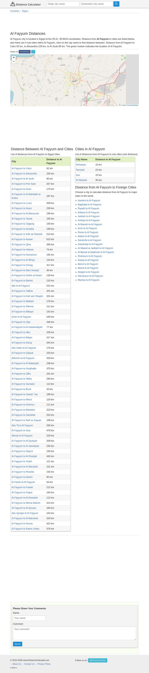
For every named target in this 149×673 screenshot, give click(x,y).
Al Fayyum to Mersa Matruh (26, 503)
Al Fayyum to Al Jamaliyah (25, 446)
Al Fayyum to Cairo (22, 168)
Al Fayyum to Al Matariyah (25, 363)
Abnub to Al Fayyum (22, 435)
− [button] (14, 62)
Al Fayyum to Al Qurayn (24, 508)
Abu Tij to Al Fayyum (22, 425)
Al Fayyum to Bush (21, 389)
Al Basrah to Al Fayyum (90, 224)
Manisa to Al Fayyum (89, 280)
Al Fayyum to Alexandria (24, 173)
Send (18, 644)
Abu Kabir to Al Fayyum (24, 348)
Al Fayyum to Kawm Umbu (25, 528)
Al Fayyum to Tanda (22, 218)
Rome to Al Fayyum (88, 232)
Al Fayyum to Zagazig (23, 223)
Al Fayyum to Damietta (23, 415)
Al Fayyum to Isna (21, 430)
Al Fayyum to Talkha (22, 291)
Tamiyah (80, 170)
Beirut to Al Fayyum (88, 264)
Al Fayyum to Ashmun (23, 404)
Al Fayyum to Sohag (22, 265)
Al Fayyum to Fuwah (22, 487)
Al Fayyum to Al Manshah (25, 518)
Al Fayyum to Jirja (21, 322)
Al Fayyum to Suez (21, 189)
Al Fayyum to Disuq (22, 342)
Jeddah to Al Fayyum (89, 216)
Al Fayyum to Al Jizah (23, 178)
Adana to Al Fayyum (88, 236)
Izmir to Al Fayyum (87, 228)
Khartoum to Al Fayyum (90, 256)
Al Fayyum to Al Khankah (25, 497)
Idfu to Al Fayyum (21, 285)
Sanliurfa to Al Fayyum (89, 240)
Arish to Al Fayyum (21, 317)
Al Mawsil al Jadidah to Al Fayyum (95, 248)
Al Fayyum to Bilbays (23, 311)
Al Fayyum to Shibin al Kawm (27, 275)
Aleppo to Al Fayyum (88, 272)
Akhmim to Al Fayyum (23, 358)
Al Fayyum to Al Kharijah (24, 456)
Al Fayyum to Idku (21, 332)
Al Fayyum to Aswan (22, 239)
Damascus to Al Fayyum (90, 276)
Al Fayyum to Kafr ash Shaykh (27, 296)
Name (16, 613)
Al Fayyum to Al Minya (23, 260)
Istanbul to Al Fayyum (89, 200)
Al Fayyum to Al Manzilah (25, 466)
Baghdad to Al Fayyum (89, 204)
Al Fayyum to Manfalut (23, 410)
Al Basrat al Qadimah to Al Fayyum (96, 252)
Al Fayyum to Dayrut (22, 451)
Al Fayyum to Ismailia (23, 229)
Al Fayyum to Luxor (22, 203)
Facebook (24, 52)
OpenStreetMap (133, 105)
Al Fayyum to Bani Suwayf (25, 270)
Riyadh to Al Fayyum (88, 208)
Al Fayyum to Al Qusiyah (24, 441)
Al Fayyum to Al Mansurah (25, 213)
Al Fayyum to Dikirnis (23, 306)
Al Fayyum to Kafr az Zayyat (26, 420)
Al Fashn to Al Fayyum (23, 482)
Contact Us (29, 664)
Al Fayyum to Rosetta (23, 472)
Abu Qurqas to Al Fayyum (25, 513)
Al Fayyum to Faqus (22, 492)
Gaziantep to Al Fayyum (90, 244)
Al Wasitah (81, 180)
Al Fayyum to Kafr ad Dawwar (27, 234)
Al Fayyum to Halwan (23, 249)
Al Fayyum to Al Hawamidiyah (27, 327)
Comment (18, 624)
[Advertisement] (74, 22)
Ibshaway (81, 164)
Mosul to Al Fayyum (88, 268)
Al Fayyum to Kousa (22, 523)
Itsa (78, 175)
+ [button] (14, 58)
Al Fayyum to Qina (21, 244)
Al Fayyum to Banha (22, 280)
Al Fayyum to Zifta (21, 373)
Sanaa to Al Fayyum (88, 260)
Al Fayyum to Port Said (24, 184)
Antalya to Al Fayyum (89, 220)
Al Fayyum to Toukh (22, 461)
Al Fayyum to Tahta (22, 378)
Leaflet (123, 105)
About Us (17, 664)
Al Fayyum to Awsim (22, 477)
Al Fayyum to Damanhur (24, 254)
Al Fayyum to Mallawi (23, 301)
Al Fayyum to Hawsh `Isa (25, 394)
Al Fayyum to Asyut (22, 208)
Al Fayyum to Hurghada (24, 368)
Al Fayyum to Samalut (23, 384)
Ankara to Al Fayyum (88, 212)
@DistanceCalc (98, 660)
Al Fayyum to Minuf (22, 399)
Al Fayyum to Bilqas (22, 337)
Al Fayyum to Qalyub (22, 353)
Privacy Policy (44, 664)
